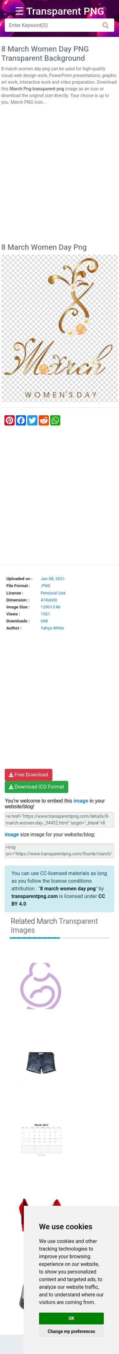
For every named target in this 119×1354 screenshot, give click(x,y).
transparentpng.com (34, 896)
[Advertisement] (59, 175)
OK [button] (72, 1318)
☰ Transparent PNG (59, 11)
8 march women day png (68, 889)
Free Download (28, 775)
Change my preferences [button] (71, 1331)
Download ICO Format (36, 787)
